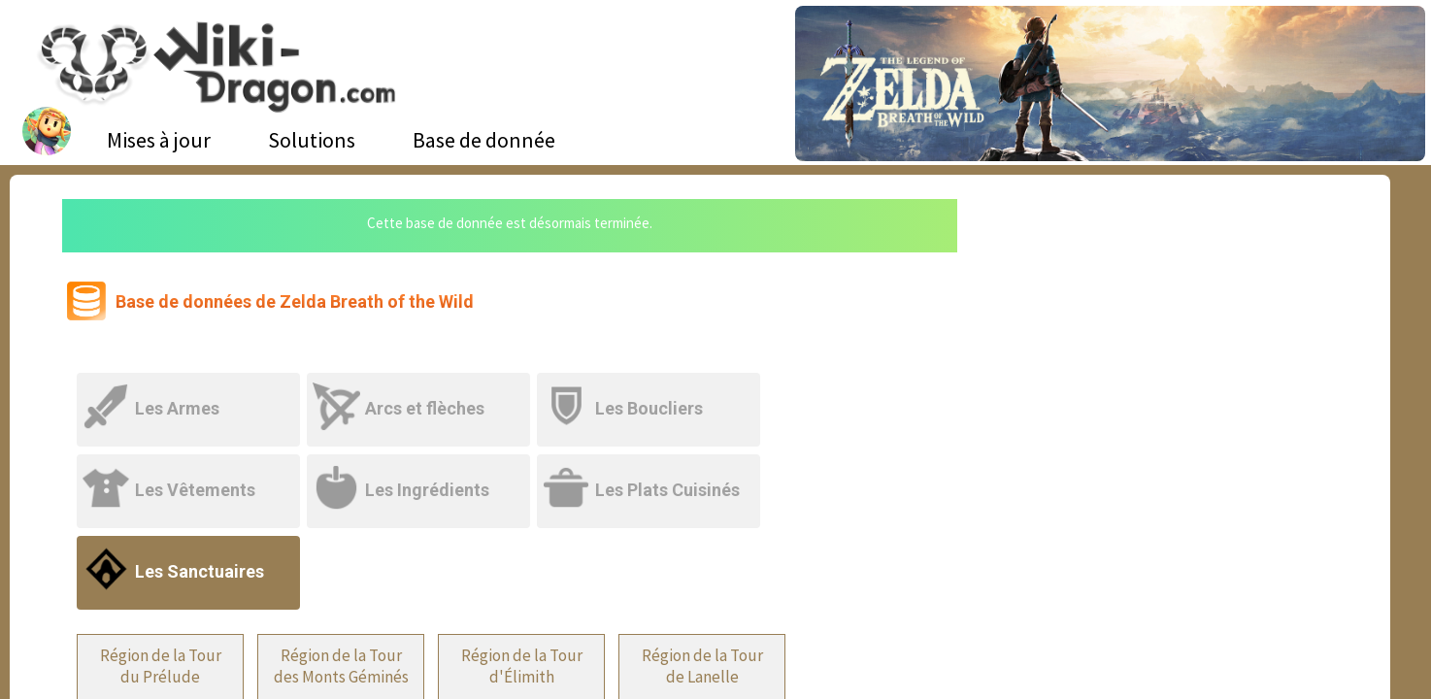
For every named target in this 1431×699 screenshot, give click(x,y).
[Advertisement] (1163, 344)
